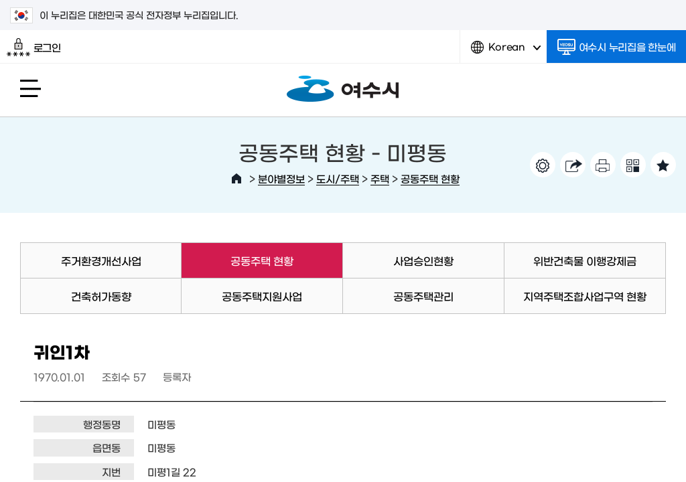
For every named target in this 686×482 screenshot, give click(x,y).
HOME (236, 179)
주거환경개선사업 (101, 260)
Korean (506, 52)
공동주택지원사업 (262, 296)
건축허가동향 (101, 296)
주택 (379, 178)
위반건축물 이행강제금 (584, 260)
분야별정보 (281, 178)
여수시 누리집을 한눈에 (616, 47)
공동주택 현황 (430, 178)
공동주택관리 (423, 296)
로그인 (34, 47)
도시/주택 (337, 178)
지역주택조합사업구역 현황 (584, 296)
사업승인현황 (423, 260)
